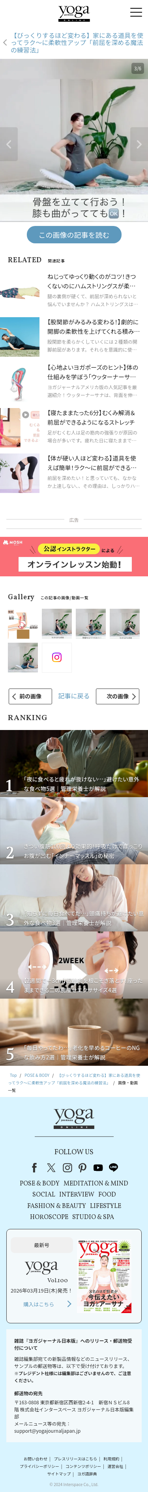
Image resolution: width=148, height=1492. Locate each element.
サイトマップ (59, 1474)
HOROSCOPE (49, 1217)
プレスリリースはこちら (75, 1459)
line (114, 1168)
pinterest (83, 1168)
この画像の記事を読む (74, 235)
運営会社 (115, 1466)
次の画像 (118, 696)
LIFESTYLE (105, 1206)
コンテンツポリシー (83, 1466)
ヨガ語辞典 (87, 1474)
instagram (67, 1168)
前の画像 (30, 696)
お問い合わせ (35, 1459)
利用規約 (111, 1459)
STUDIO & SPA (93, 1217)
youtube (98, 1168)
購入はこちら (38, 1304)
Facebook (37, 1168)
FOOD (107, 1195)
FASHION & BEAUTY (56, 1206)
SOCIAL (43, 1195)
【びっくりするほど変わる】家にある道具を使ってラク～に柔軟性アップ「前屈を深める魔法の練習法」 (77, 42)
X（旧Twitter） (52, 1168)
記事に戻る (74, 695)
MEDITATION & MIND (96, 1184)
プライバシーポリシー (39, 1466)
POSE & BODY (40, 1184)
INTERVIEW (76, 1195)
